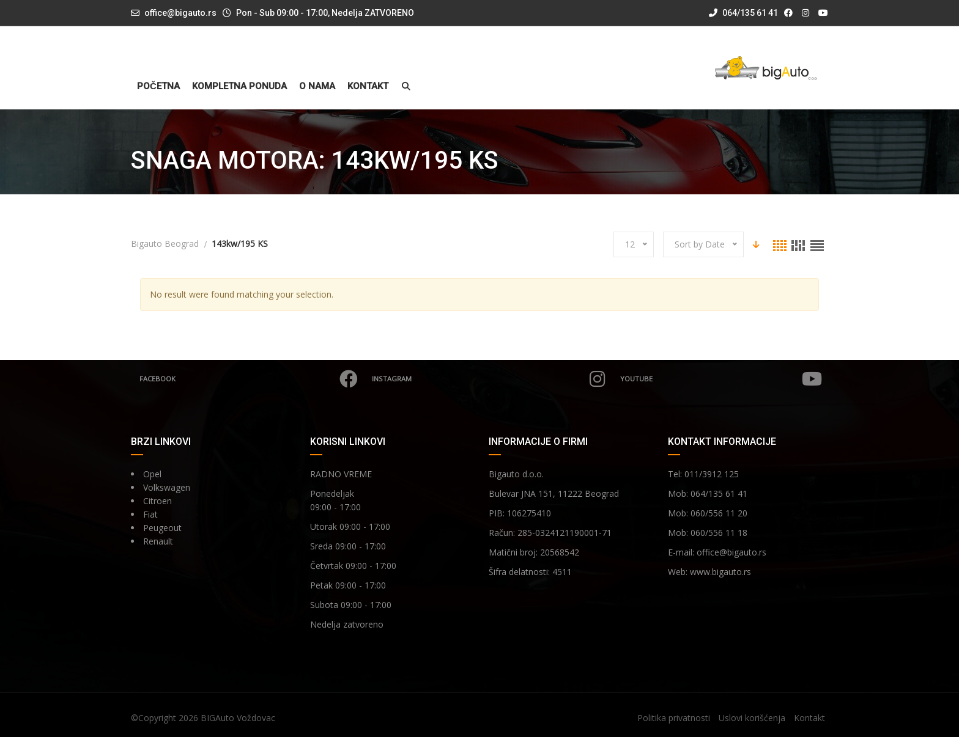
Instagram (490, 379)
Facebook (250, 379)
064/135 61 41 (743, 13)
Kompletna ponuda (239, 86)
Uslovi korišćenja (752, 718)
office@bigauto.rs (180, 13)
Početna (158, 86)
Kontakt (367, 86)
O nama (317, 86)
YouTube (721, 379)
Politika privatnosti (673, 718)
